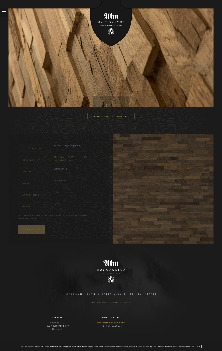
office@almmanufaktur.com (111, 322)
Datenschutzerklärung (106, 294)
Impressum (74, 294)
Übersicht (32, 232)
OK (198, 346)
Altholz (110, 116)
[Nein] (218, 346)
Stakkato (118, 116)
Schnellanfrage (143, 294)
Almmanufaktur (99, 116)
